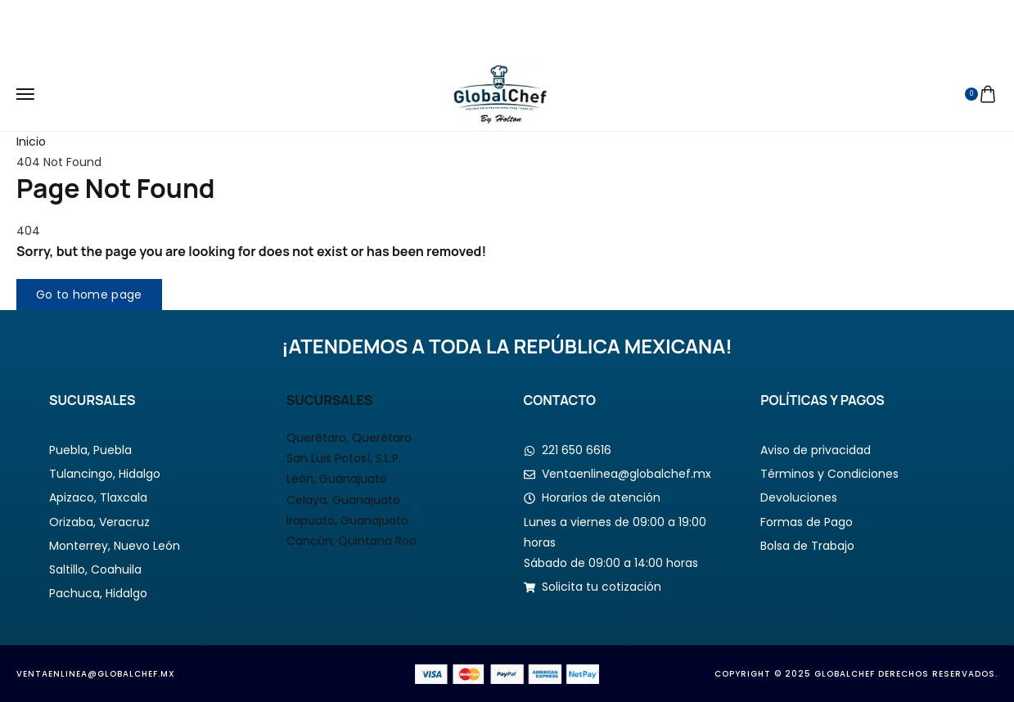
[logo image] (500, 93)
